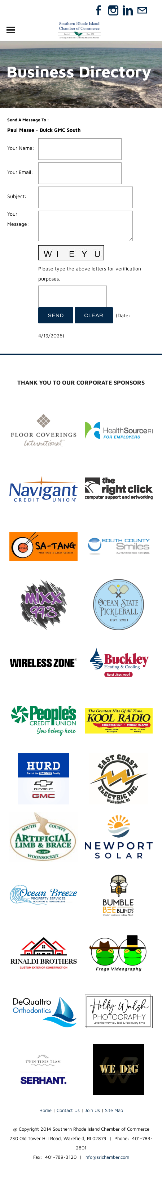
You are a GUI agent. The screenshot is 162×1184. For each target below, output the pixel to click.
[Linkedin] (128, 10)
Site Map (114, 1110)
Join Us (92, 1110)
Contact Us (68, 1110)
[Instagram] (113, 10)
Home (45, 1110)
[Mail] (142, 10)
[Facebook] (99, 10)
